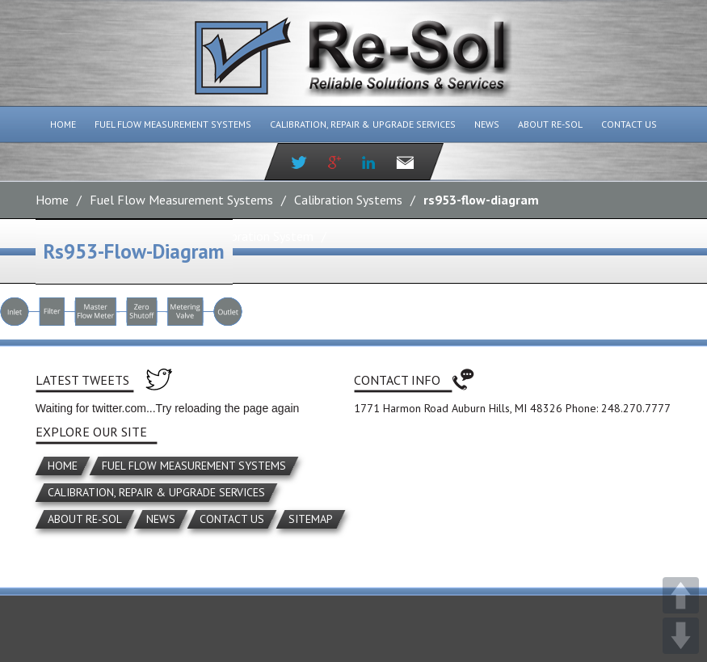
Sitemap (310, 519)
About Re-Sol (550, 124)
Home (63, 124)
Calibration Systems (348, 200)
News (486, 124)
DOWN (681, 636)
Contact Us (629, 124)
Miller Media (437, 571)
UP (681, 595)
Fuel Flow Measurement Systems (173, 124)
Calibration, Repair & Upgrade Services (363, 124)
